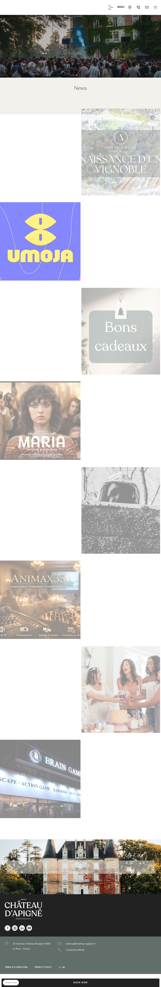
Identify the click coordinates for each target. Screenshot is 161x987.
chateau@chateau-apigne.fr (147, 7)
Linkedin (22, 928)
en (63, 967)
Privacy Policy (43, 967)
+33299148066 (81, 950)
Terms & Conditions (16, 967)
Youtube (29, 928)
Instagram (15, 928)
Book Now (80, 983)
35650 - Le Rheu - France (130, 7)
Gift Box (155, 7)
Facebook (7, 928)
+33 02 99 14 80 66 (139, 7)
